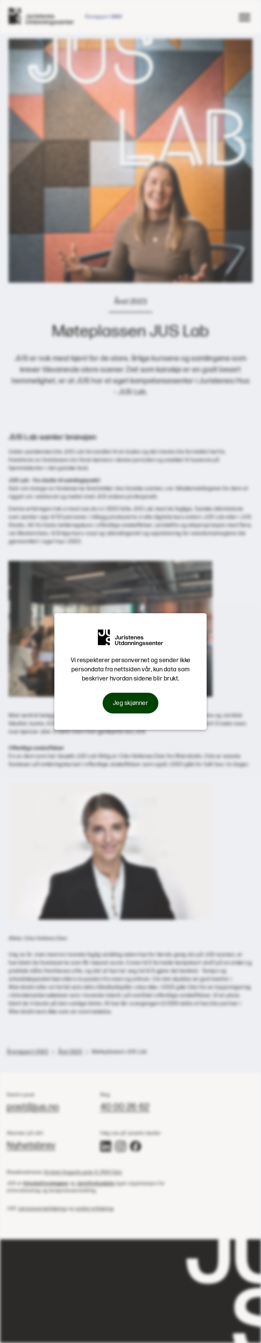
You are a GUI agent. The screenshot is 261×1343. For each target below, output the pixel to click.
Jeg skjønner (130, 703)
